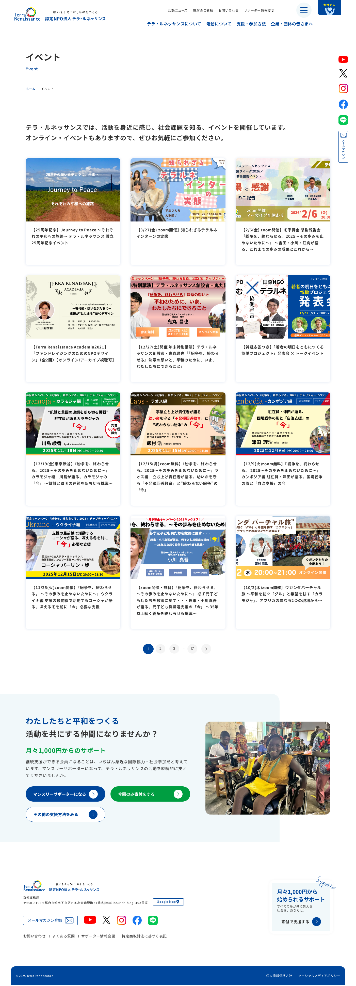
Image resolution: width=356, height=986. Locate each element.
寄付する (335, 7)
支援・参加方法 (247, 24)
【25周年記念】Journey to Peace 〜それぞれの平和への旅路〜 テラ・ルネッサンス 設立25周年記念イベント (73, 236)
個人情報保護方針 (279, 976)
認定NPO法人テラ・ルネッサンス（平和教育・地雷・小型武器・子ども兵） (60, 13)
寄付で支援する (301, 922)
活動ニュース (174, 10)
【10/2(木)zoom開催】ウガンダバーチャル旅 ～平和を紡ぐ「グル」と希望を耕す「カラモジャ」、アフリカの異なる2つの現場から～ (282, 594)
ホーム (30, 88)
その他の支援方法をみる (66, 815)
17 (193, 649)
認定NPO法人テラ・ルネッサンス (61, 886)
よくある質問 (63, 936)
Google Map (168, 903)
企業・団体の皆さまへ (288, 24)
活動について (215, 24)
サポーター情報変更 (255, 10)
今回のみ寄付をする (150, 794)
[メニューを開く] (304, 10)
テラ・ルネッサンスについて (170, 24)
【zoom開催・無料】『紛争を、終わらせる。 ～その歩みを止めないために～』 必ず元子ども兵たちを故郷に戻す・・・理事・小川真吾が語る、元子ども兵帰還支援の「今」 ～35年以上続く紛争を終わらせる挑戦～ (177, 600)
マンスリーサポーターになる (65, 794)
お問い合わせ (225, 10)
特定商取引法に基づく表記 (144, 936)
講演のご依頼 (199, 10)
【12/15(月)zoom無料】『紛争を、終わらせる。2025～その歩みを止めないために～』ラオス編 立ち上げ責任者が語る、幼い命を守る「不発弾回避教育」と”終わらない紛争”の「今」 (177, 476)
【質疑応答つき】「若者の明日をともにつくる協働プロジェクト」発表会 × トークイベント (281, 353)
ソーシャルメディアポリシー (319, 976)
